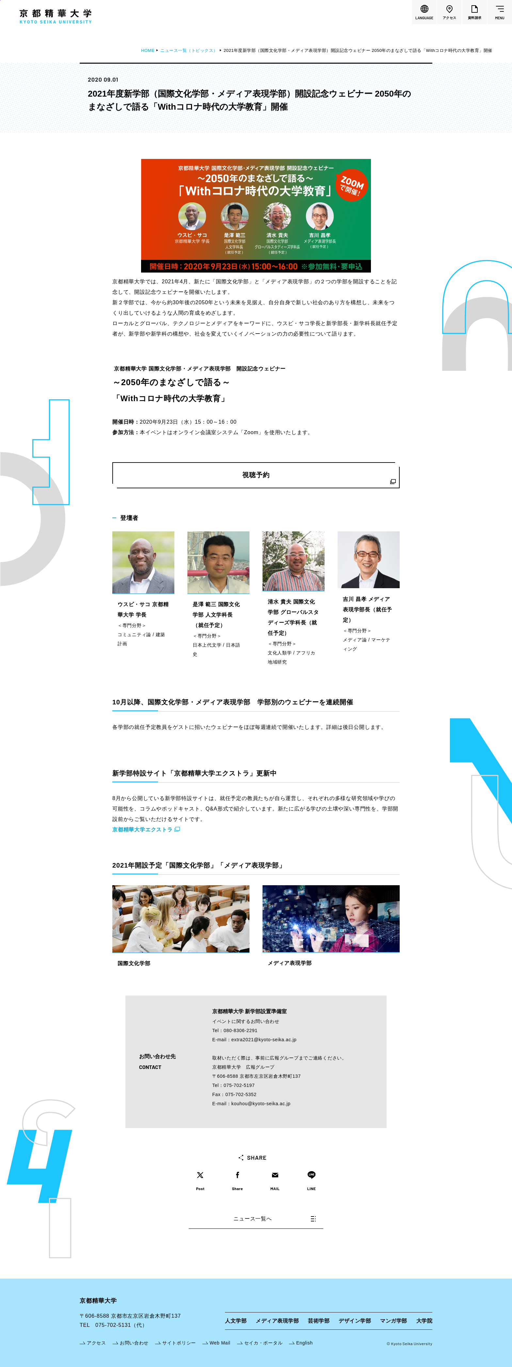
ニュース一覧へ (274, 1218)
